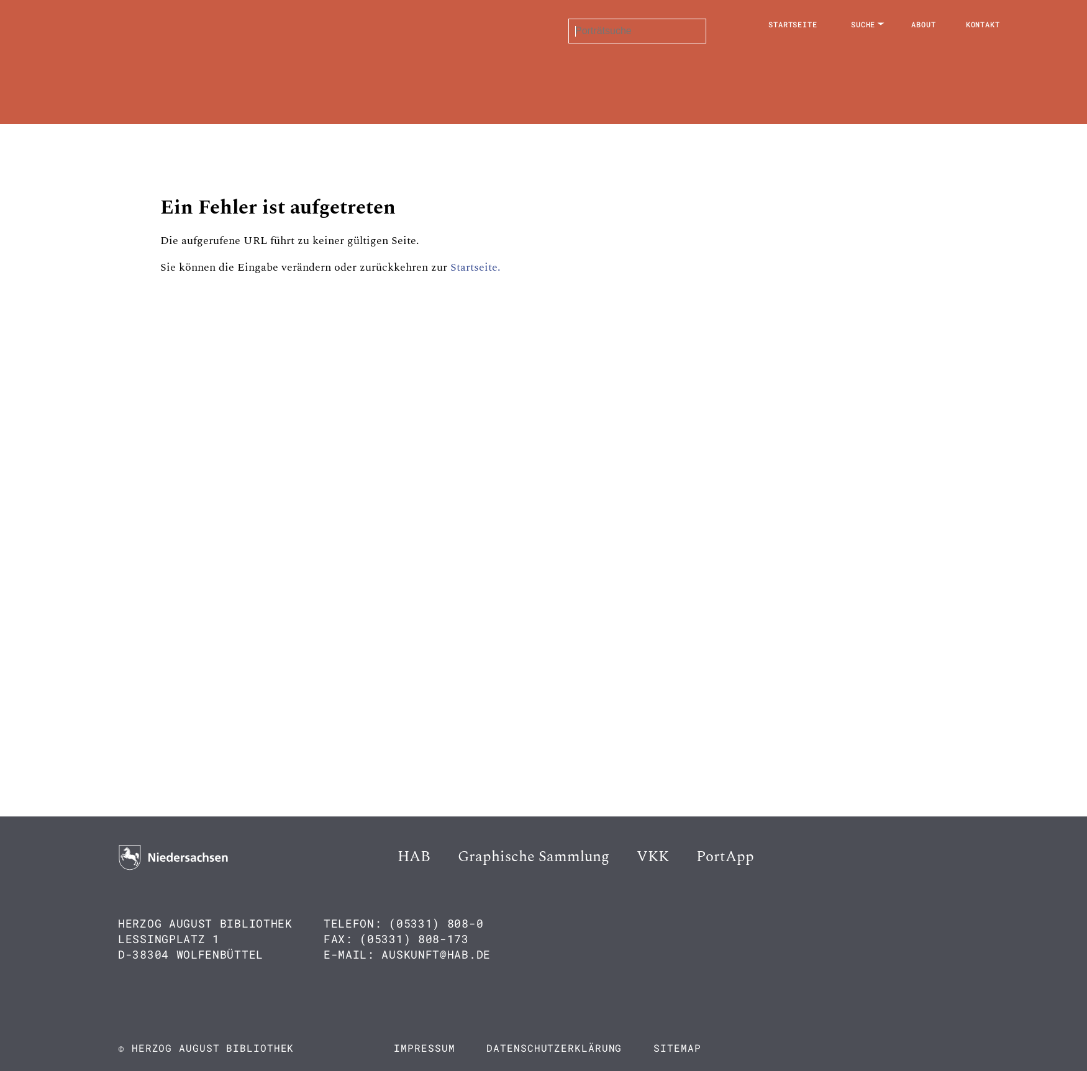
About (923, 24)
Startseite (792, 24)
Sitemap (677, 1047)
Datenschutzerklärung (554, 1047)
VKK (653, 857)
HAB (414, 857)
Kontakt (983, 24)
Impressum (424, 1047)
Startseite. (475, 267)
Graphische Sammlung (533, 857)
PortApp (725, 857)
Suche (863, 24)
